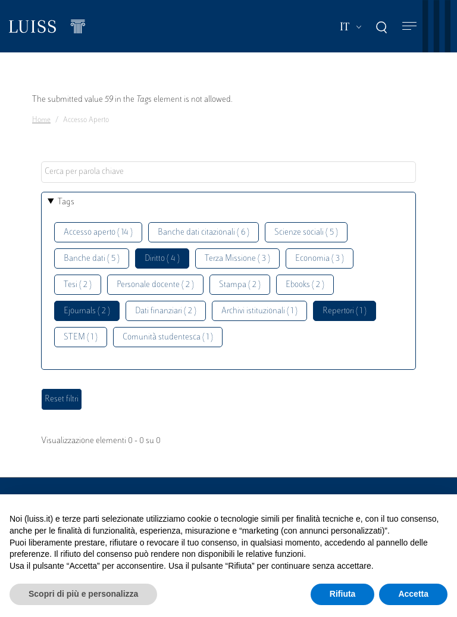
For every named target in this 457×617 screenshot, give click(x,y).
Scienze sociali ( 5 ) (306, 232)
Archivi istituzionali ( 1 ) (259, 311)
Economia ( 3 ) (319, 258)
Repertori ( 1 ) (345, 311)
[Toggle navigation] (409, 26)
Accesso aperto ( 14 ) (98, 232)
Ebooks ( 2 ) (305, 285)
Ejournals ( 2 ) (87, 311)
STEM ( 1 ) (81, 337)
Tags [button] (66, 202)
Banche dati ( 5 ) (92, 258)
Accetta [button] (413, 594)
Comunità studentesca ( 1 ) (168, 337)
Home (41, 120)
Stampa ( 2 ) (240, 285)
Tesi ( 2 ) (78, 285)
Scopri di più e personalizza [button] (83, 594)
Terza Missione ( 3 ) (237, 258)
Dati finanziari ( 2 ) (165, 311)
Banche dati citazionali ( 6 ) (203, 232)
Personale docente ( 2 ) (155, 285)
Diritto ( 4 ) (162, 258)
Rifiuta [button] (343, 594)
